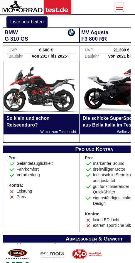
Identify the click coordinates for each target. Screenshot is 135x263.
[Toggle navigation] (119, 7)
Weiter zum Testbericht (58, 132)
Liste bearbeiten (27, 21)
